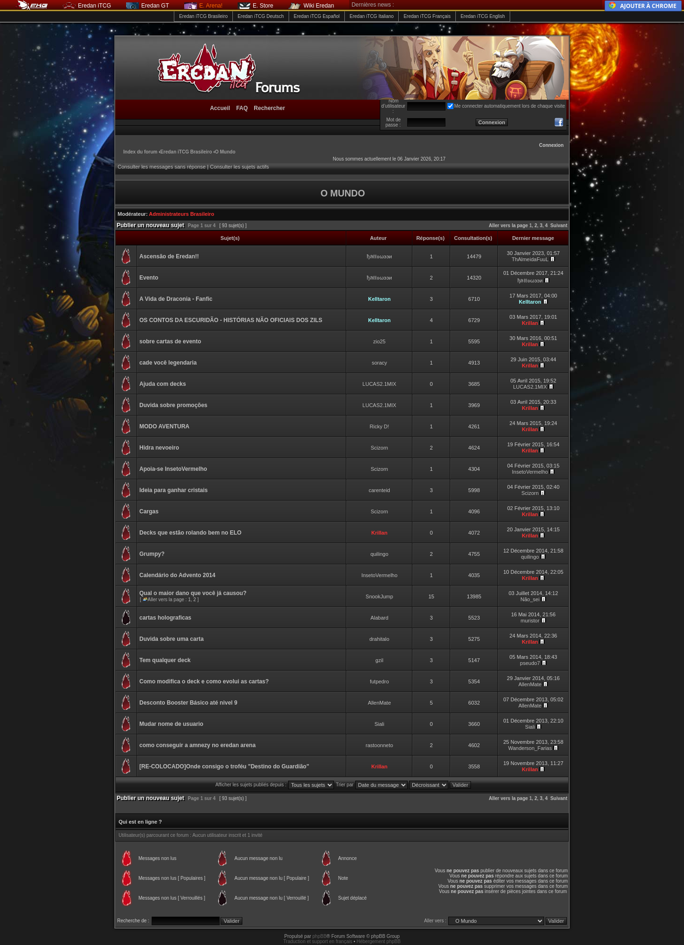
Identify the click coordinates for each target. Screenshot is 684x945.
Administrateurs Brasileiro (181, 214)
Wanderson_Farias (530, 748)
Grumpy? (151, 554)
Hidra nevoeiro (159, 447)
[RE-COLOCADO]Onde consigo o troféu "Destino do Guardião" (224, 766)
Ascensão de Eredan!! (169, 256)
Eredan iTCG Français (426, 16)
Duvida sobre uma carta (171, 639)
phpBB (319, 936)
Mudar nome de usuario (171, 724)
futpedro (379, 681)
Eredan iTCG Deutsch (261, 16)
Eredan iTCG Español (317, 16)
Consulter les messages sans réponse (161, 167)
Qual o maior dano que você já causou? (193, 593)
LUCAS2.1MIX (379, 384)
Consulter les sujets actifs (239, 167)
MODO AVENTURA (164, 426)
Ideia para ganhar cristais (173, 490)
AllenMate (530, 684)
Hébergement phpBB (379, 941)
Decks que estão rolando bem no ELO (190, 532)
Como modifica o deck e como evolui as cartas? (204, 681)
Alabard (379, 618)
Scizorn (379, 448)
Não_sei (530, 599)
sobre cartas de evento (170, 341)
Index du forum (140, 151)
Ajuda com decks (162, 384)
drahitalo (379, 639)
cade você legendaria (168, 362)
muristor (530, 620)
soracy (379, 363)
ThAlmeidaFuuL (530, 259)
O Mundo (225, 151)
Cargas (149, 511)
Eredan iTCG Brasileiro (203, 16)
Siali (380, 724)
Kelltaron (379, 299)
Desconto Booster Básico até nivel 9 (188, 702)
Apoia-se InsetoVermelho (173, 469)
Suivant (558, 225)
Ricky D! (379, 426)
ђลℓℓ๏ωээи (379, 256)
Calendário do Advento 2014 (177, 575)
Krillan (530, 323)
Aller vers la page (509, 225)
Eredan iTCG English (483, 16)
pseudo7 (530, 663)
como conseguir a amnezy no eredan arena (197, 745)
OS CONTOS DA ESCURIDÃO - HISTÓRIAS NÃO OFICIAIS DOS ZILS (230, 320)
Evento (148, 277)
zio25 (379, 341)
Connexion (551, 145)
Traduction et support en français (317, 941)
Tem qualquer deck (164, 660)
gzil (380, 660)
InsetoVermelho (530, 472)
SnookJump (379, 596)
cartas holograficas (165, 617)
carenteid (379, 490)
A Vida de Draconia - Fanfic (176, 299)
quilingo (379, 554)
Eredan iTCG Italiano (371, 16)
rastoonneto (379, 745)
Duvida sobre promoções (173, 405)
